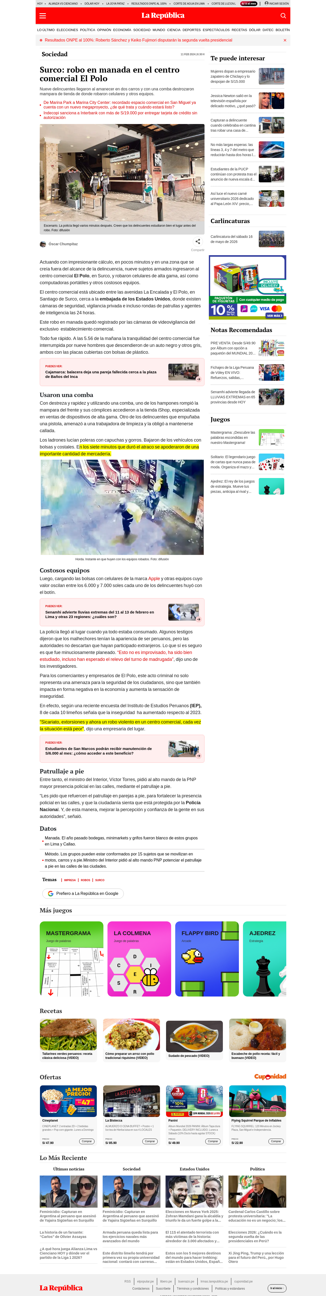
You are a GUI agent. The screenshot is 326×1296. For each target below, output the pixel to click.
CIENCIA (174, 30)
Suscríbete (163, 1288)
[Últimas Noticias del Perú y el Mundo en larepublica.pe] (163, 15)
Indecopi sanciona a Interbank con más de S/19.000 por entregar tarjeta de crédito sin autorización (120, 115)
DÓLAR (255, 30)
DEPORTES (192, 30)
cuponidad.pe (243, 1281)
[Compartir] (198, 242)
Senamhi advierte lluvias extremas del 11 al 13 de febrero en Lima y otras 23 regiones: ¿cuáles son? (99, 614)
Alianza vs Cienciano (63, 3)
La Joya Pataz (115, 3)
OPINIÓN (104, 30)
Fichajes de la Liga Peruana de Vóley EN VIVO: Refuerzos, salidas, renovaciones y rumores (232, 375)
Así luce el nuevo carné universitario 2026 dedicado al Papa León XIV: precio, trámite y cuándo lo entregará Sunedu (233, 204)
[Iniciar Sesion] (276, 4)
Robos (85, 880)
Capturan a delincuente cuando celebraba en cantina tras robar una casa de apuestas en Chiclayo (233, 128)
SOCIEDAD (142, 30)
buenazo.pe (186, 1281)
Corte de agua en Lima (189, 3)
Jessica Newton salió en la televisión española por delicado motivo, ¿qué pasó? (233, 101)
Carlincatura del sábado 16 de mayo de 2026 (232, 239)
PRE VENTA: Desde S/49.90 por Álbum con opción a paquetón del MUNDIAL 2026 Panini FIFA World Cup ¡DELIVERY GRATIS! (233, 353)
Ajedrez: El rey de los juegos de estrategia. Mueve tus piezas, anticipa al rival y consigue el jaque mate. (233, 489)
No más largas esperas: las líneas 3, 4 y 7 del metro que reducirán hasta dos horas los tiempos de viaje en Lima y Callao (233, 155)
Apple (154, 578)
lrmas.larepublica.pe (214, 1281)
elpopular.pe (145, 1281)
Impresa (70, 880)
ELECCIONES (67, 30)
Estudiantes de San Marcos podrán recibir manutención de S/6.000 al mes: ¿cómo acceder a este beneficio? (98, 751)
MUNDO (159, 30)
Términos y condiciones (193, 1288)
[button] (42, 15)
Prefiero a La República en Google (83, 894)
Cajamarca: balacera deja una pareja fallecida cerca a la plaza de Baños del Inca (100, 374)
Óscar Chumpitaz (59, 244)
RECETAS (239, 30)
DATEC (268, 30)
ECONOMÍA (122, 30)
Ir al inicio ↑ (277, 1288)
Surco (99, 880)
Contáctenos (141, 1288)
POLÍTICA (87, 30)
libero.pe (166, 1281)
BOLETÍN (283, 30)
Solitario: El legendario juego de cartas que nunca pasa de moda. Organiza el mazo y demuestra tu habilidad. (233, 464)
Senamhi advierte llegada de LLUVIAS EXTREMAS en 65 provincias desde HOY (233, 397)
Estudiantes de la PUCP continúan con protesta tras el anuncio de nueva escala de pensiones (233, 176)
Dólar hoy (92, 3)
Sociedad (54, 54)
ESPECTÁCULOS (216, 30)
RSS (128, 1281)
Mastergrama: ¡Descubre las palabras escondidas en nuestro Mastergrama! (233, 437)
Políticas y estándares (230, 1288)
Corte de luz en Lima (226, 3)
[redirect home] (61, 1288)
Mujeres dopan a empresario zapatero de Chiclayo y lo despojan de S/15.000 (233, 76)
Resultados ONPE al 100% (149, 3)
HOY (40, 3)
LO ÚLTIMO (46, 30)
